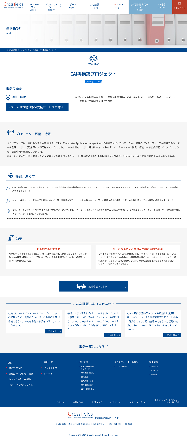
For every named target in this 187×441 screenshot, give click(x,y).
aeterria (117, 6)
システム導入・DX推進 (20, 379)
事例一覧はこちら (92, 346)
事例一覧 (48, 362)
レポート (72, 6)
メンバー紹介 (121, 366)
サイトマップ (96, 402)
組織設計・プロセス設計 (21, 373)
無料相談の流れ (87, 385)
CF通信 (161, 6)
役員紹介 (84, 376)
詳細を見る (53, 331)
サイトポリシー (116, 402)
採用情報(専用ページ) (140, 7)
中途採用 (154, 370)
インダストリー (51, 7)
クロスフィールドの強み (126, 362)
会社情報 (94, 6)
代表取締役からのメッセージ (88, 367)
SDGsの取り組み (87, 389)
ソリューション (33, 7)
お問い (180, 8)
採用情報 (153, 362)
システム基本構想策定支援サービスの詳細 (35, 107)
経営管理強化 (15, 367)
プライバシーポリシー (138, 402)
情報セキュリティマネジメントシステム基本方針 (167, 401)
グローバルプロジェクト (21, 385)
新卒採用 (154, 366)
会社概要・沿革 (87, 380)
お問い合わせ (78, 402)
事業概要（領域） (88, 372)
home (9, 362)
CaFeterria (61, 402)
